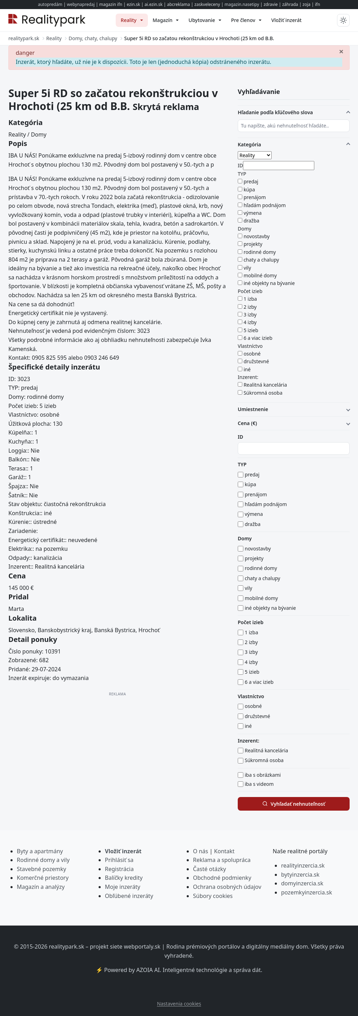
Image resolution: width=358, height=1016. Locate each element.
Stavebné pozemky (41, 869)
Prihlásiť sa (119, 860)
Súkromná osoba (263, 392)
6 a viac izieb (258, 338)
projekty (253, 244)
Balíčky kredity (124, 878)
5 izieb (251, 330)
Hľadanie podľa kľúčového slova (275, 112)
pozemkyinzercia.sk (306, 892)
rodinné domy (260, 252)
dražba (251, 220)
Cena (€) (247, 423)
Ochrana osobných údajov (227, 887)
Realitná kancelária (265, 384)
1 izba (250, 298)
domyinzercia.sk (302, 883)
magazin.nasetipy (241, 4)
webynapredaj (81, 4)
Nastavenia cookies (179, 1003)
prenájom (255, 197)
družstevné (256, 361)
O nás (200, 851)
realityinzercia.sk (303, 865)
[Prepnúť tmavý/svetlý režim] (343, 20)
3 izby (250, 314)
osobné (252, 353)
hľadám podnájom (265, 205)
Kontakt (224, 851)
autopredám (50, 4)
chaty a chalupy (261, 259)
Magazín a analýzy (41, 887)
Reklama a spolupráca (222, 860)
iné (247, 369)
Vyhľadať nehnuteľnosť (293, 804)
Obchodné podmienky (222, 878)
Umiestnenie (253, 409)
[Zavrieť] (341, 51)
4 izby (250, 322)
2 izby (250, 307)
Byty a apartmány (40, 851)
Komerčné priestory (43, 878)
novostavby (257, 236)
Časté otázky (209, 869)
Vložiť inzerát (123, 851)
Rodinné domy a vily (43, 860)
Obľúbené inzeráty (129, 896)
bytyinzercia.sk (300, 874)
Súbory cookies (213, 896)
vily (247, 267)
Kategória (249, 144)
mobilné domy (260, 275)
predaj (251, 181)
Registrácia (119, 869)
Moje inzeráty (122, 887)
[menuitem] (132, 20)
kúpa (249, 189)
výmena (253, 213)
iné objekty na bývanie (269, 283)
